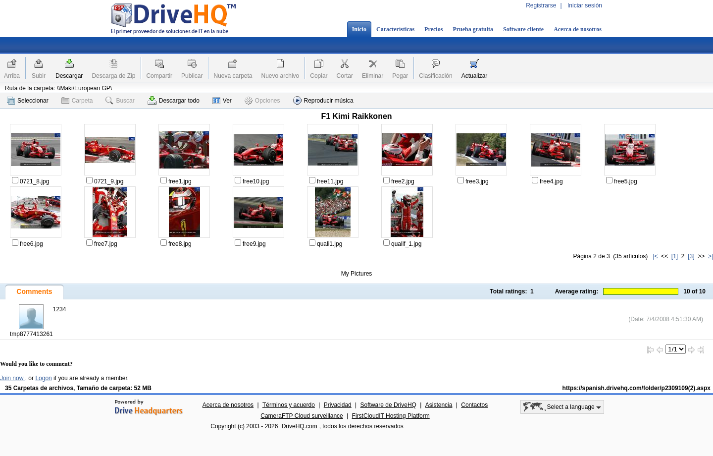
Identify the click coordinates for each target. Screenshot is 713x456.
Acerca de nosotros (578, 29)
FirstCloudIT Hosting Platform (391, 415)
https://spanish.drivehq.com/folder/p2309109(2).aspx (636, 388)
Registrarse (541, 5)
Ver (222, 100)
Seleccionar (28, 101)
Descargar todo (174, 100)
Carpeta (77, 100)
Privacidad (338, 404)
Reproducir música (323, 100)
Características (395, 29)
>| (710, 256)
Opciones (262, 101)
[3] (691, 256)
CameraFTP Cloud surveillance (301, 415)
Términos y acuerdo (288, 404)
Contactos (474, 404)
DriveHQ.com (299, 426)
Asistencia (439, 404)
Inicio (359, 29)
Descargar (69, 75)
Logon (43, 378)
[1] (674, 256)
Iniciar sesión (584, 5)
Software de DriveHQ (388, 404)
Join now (12, 378)
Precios (433, 29)
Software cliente (523, 29)
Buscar (119, 101)
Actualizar (474, 75)
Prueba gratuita (473, 29)
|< (655, 256)
